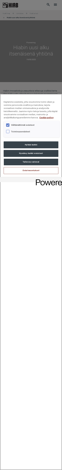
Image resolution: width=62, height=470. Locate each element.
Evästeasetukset (31, 170)
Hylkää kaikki (31, 145)
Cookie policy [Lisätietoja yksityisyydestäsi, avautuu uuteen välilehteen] (46, 117)
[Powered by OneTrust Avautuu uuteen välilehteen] (47, 180)
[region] (31, 282)
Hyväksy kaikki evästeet (31, 153)
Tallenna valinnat (31, 162)
